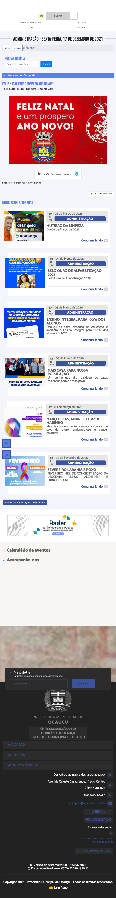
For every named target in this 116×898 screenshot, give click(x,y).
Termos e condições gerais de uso (94, 838)
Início (7, 48)
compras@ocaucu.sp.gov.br (87, 803)
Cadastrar (83, 683)
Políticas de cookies (102, 841)
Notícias (17, 48)
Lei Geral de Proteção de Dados (94, 851)
